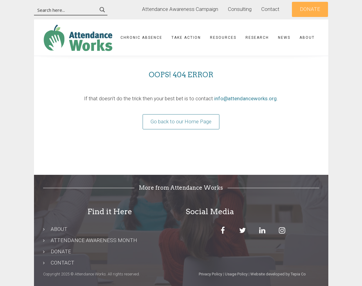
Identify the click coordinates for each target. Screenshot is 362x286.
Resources (223, 37)
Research (257, 37)
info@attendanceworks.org (245, 98)
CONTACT (62, 263)
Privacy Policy (210, 274)
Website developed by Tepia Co (278, 274)
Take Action (186, 37)
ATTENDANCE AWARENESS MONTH (94, 240)
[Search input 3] (66, 9)
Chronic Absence (141, 37)
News (284, 37)
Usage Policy (236, 274)
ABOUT (59, 229)
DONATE (61, 251)
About (307, 37)
